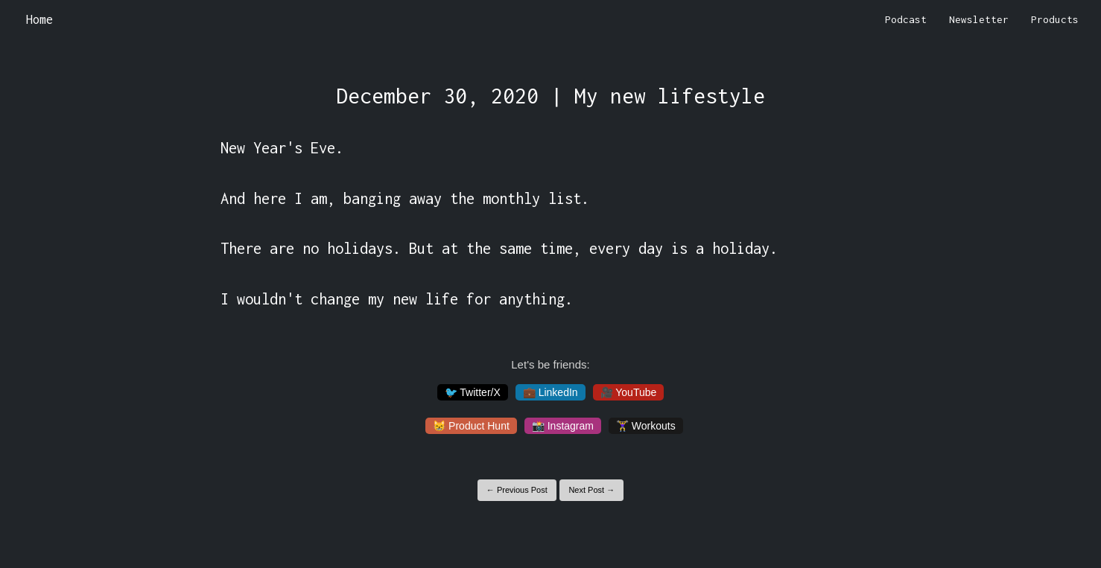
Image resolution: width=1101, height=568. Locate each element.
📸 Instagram (563, 426)
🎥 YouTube (628, 392)
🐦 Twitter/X (473, 392)
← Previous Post (517, 489)
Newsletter (979, 19)
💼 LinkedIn (550, 392)
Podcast (906, 19)
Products (1055, 19)
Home (39, 19)
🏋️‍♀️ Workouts (646, 426)
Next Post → (591, 489)
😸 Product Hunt (471, 426)
